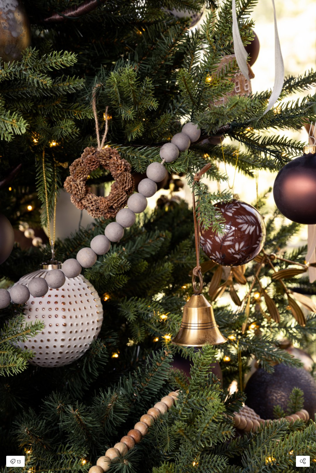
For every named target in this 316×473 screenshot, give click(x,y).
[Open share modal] (303, 461)
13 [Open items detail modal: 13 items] (15, 462)
